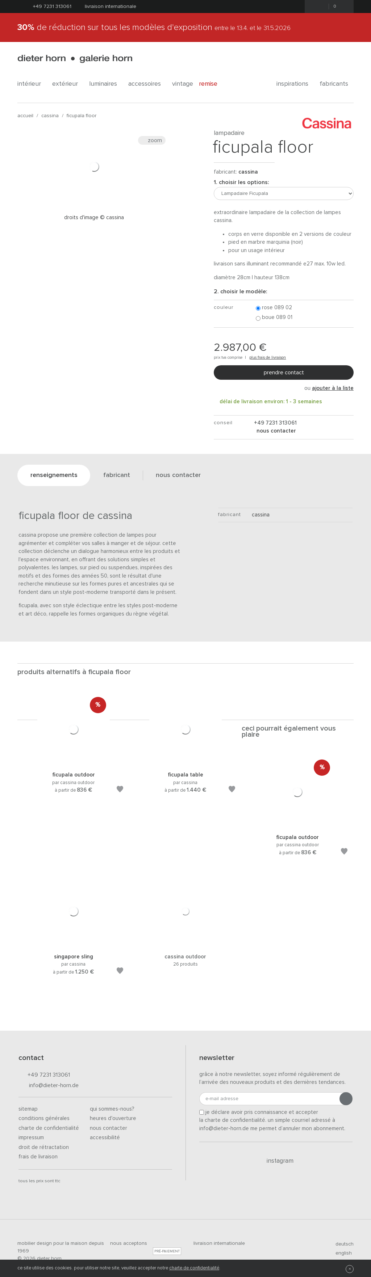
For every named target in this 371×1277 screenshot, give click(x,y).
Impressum (31, 1137)
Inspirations (295, 84)
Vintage (182, 84)
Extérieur (67, 84)
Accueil (25, 115)
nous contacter (275, 431)
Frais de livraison (38, 1156)
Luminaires (105, 84)
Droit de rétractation (43, 1147)
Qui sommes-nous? (112, 1109)
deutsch (341, 1244)
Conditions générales (44, 1118)
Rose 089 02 (274, 308)
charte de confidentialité (194, 1268)
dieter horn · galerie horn (74, 59)
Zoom (152, 140)
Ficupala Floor (81, 115)
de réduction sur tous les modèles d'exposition (154, 27)
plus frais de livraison (267, 357)
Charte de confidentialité (48, 1128)
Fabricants (337, 84)
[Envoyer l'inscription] (346, 1098)
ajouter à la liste (333, 388)
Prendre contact (284, 372)
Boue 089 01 (274, 318)
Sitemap (28, 1109)
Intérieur (31, 84)
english (340, 1253)
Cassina (50, 115)
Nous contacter (108, 1128)
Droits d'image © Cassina (94, 217)
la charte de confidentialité (232, 1120)
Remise (212, 84)
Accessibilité (105, 1137)
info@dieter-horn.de (48, 1085)
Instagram (275, 1161)
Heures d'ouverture (113, 1118)
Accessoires (147, 84)
